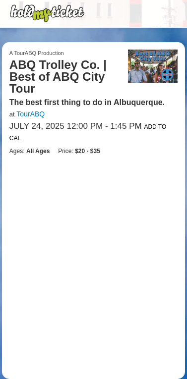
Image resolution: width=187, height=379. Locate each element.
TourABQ (30, 114)
